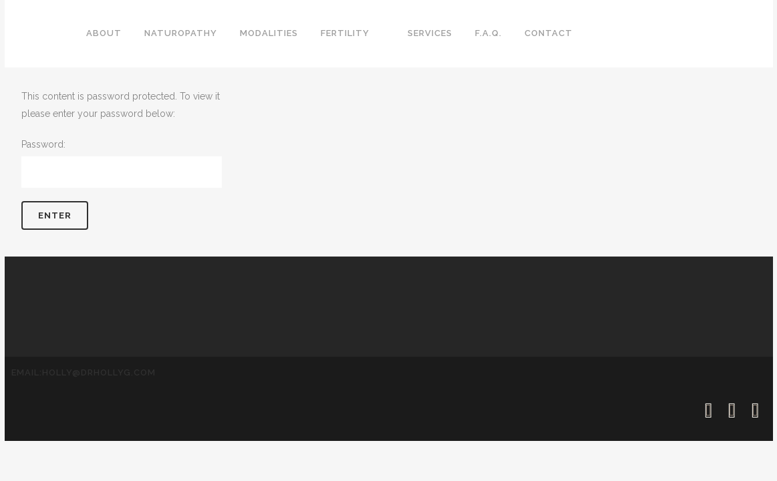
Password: (121, 163)
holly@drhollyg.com (99, 372)
